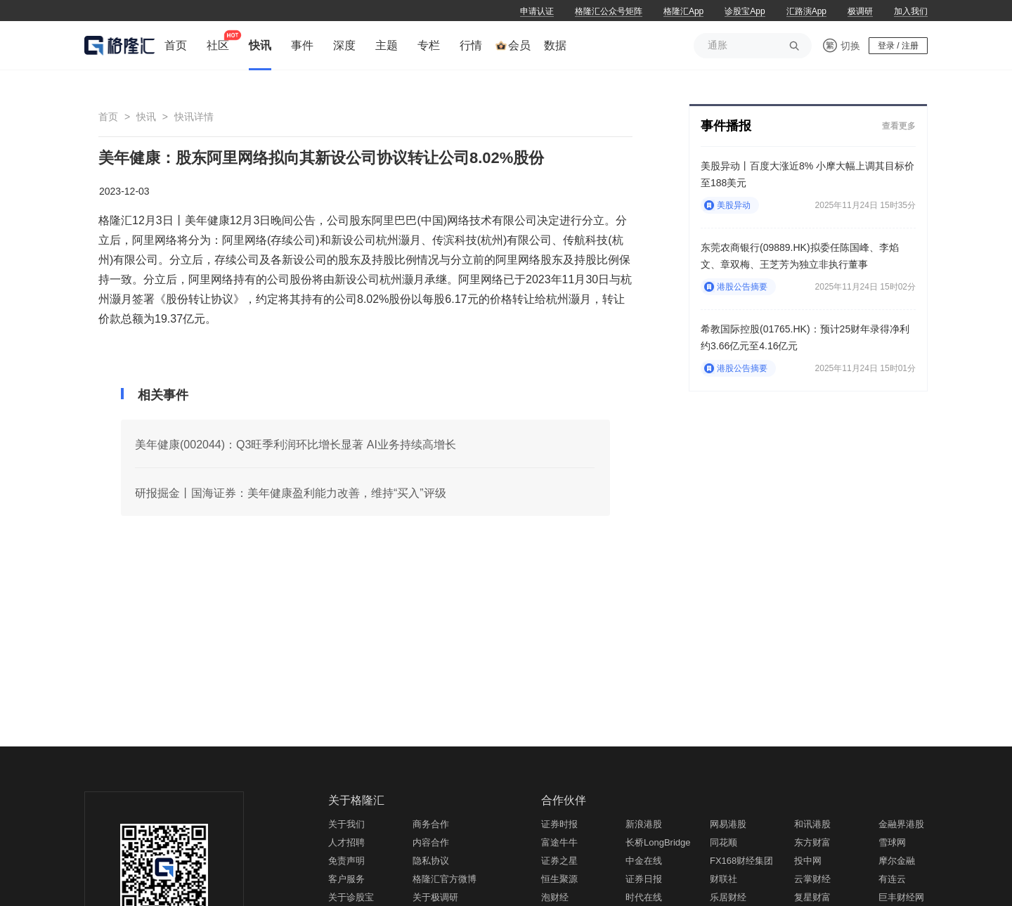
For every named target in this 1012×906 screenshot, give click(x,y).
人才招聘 (346, 842)
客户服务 (346, 879)
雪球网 (892, 842)
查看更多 (899, 125)
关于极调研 (435, 897)
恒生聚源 (559, 879)
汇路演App (806, 11)
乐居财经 (728, 897)
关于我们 (346, 824)
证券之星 (559, 860)
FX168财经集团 (741, 860)
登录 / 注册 (898, 46)
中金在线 (643, 860)
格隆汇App (683, 11)
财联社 (723, 879)
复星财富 (812, 897)
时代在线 (643, 897)
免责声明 (346, 860)
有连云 (892, 879)
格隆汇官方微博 (444, 879)
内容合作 (431, 842)
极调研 (860, 11)
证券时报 (559, 824)
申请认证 (537, 11)
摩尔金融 (896, 860)
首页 (108, 116)
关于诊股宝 (351, 897)
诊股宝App (745, 11)
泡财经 (555, 897)
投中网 (808, 860)
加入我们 (911, 11)
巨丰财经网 (901, 897)
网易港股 (728, 824)
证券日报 (643, 879)
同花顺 (723, 842)
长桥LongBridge (658, 842)
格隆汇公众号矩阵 (608, 11)
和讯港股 (812, 824)
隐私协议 (431, 860)
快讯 (146, 116)
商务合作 (431, 824)
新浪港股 (643, 824)
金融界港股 (901, 824)
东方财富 (812, 842)
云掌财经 (812, 879)
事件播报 (726, 126)
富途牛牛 (559, 842)
